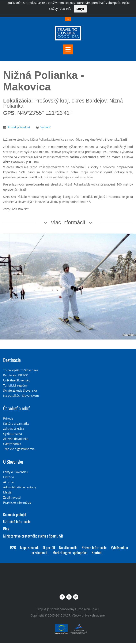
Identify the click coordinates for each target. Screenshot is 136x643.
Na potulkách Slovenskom (21, 396)
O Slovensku (13, 461)
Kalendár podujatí (15, 514)
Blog (6, 528)
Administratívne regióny (19, 487)
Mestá (7, 492)
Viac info (65, 9)
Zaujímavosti (12, 497)
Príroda (8, 418)
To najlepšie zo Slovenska (20, 370)
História (8, 477)
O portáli (49, 547)
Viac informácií (68, 222)
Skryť (80, 9)
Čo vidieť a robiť (16, 408)
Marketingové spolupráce (70, 552)
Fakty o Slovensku (15, 472)
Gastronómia (12, 444)
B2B (13, 547)
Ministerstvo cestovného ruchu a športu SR (33, 536)
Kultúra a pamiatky (16, 423)
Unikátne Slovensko (16, 380)
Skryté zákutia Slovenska (20, 390)
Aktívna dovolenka (15, 439)
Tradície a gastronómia (19, 449)
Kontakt (97, 552)
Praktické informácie (17, 502)
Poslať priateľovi (19, 127)
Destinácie (12, 359)
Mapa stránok (29, 547)
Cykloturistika (12, 434)
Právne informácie (94, 547)
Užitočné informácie (17, 521)
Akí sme (8, 482)
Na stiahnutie (68, 547)
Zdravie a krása (13, 429)
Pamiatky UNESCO (15, 375)
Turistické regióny (15, 385)
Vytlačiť (45, 127)
